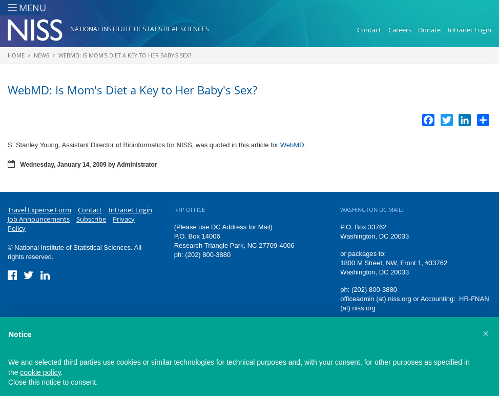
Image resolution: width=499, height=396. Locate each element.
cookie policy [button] (40, 372)
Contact (369, 29)
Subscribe (91, 219)
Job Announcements (39, 219)
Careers (399, 29)
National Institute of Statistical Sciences (139, 29)
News (41, 55)
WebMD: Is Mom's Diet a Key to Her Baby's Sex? (125, 55)
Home (16, 55)
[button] (485, 333)
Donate (429, 29)
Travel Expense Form (39, 209)
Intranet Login (469, 29)
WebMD (292, 145)
